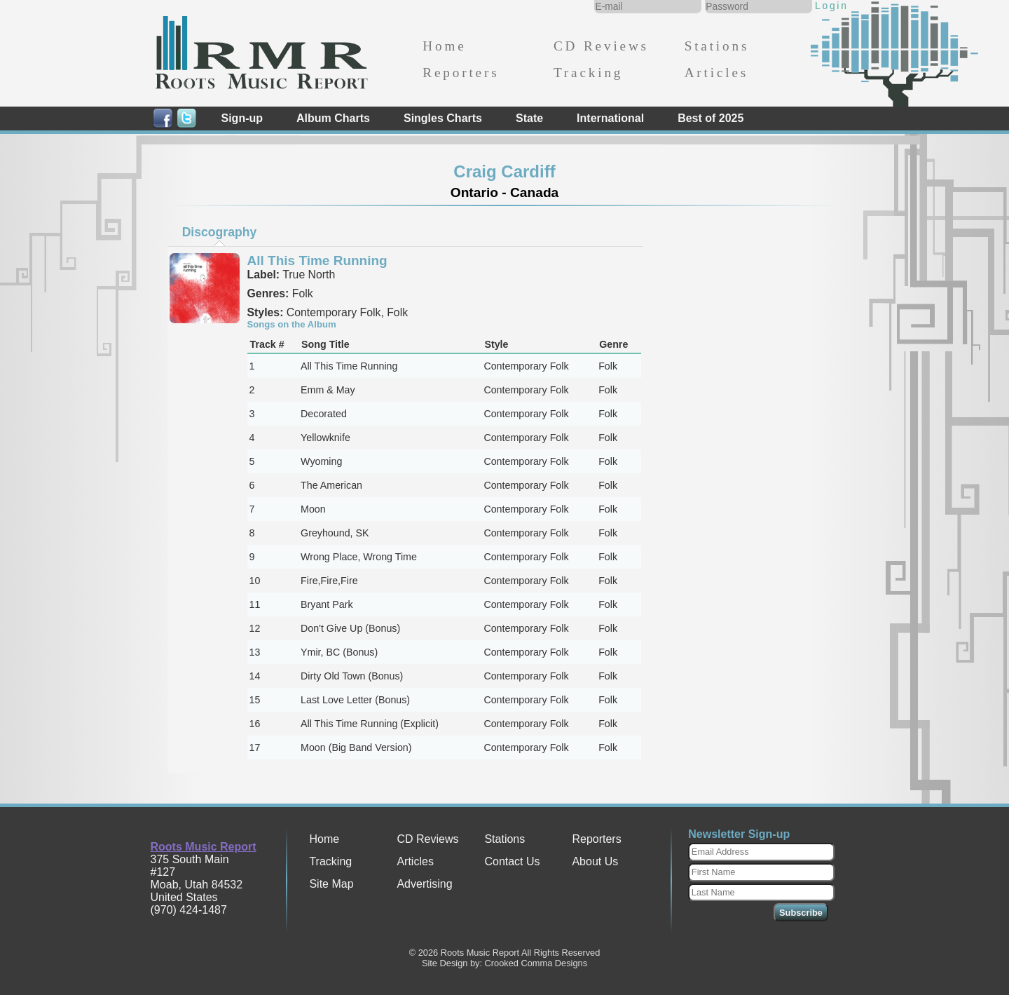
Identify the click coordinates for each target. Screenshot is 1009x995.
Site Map (331, 884)
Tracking (588, 72)
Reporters (461, 72)
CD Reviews (601, 46)
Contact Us (512, 861)
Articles (716, 72)
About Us (595, 861)
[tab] (219, 232)
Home (444, 46)
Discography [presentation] (219, 232)
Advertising (424, 884)
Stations (717, 46)
